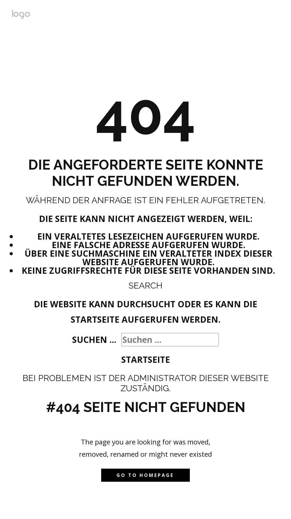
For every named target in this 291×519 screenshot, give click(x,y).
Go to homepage (145, 475)
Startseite (145, 359)
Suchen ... (94, 339)
